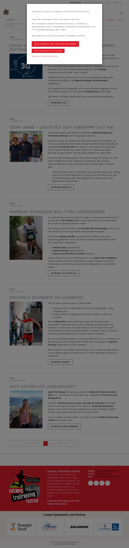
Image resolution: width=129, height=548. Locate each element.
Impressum (36, 56)
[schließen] (96, 11)
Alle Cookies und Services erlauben (55, 44)
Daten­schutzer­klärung (49, 56)
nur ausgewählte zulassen (48, 51)
